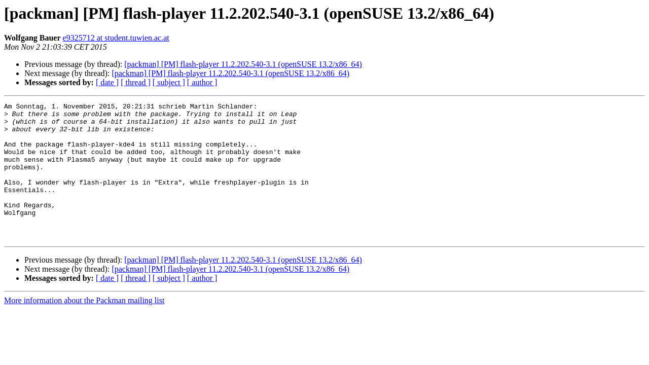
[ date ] (107, 82)
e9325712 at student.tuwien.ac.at (116, 37)
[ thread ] (136, 82)
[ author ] (202, 82)
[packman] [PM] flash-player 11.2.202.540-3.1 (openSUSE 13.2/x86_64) (243, 64)
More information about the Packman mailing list (84, 327)
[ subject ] (169, 82)
